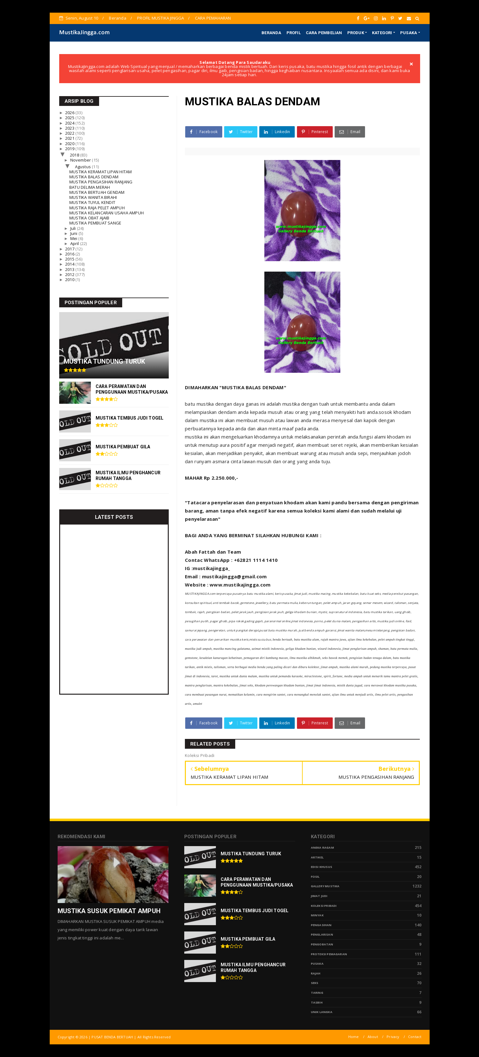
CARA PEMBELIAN (324, 32)
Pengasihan (321, 925)
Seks (314, 983)
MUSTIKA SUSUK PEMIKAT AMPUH (109, 911)
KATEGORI (382, 32)
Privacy (393, 1036)
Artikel (317, 857)
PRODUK (355, 32)
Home (353, 1036)
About (373, 1036)
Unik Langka (321, 1012)
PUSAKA (408, 32)
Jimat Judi (319, 896)
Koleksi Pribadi (324, 906)
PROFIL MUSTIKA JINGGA (160, 18)
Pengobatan (322, 944)
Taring (317, 993)
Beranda (117, 18)
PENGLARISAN (322, 934)
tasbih (317, 1002)
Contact (414, 1036)
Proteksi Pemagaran (329, 954)
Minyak (317, 915)
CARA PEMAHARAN (213, 18)
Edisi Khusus (321, 867)
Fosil (315, 877)
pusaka (317, 964)
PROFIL (294, 32)
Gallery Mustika (325, 886)
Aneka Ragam (322, 847)
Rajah (316, 973)
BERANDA (271, 32)
